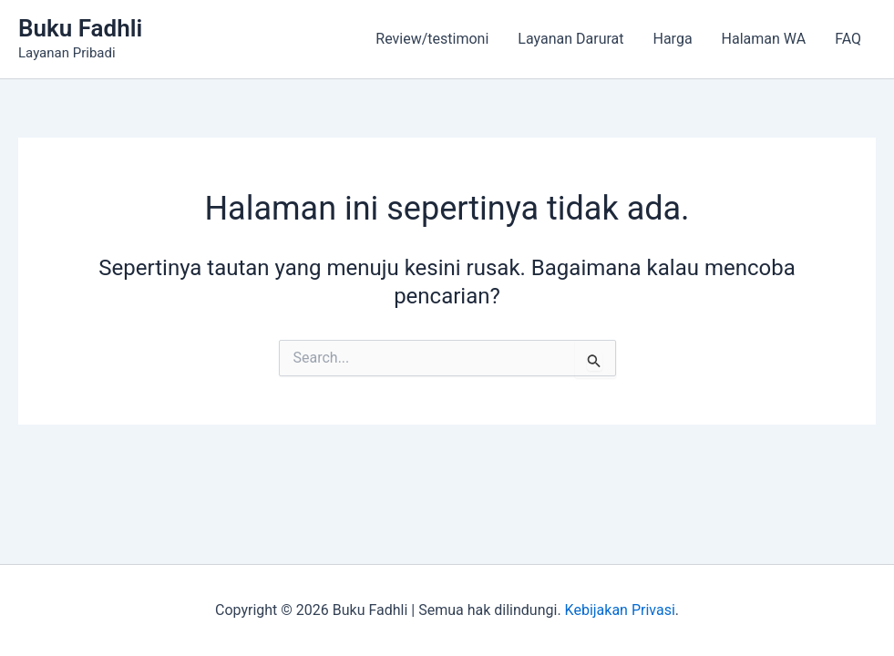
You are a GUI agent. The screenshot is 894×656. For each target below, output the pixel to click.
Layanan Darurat (570, 38)
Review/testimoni (431, 38)
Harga (673, 38)
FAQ (848, 38)
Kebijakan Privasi (620, 610)
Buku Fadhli (80, 28)
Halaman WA (764, 38)
